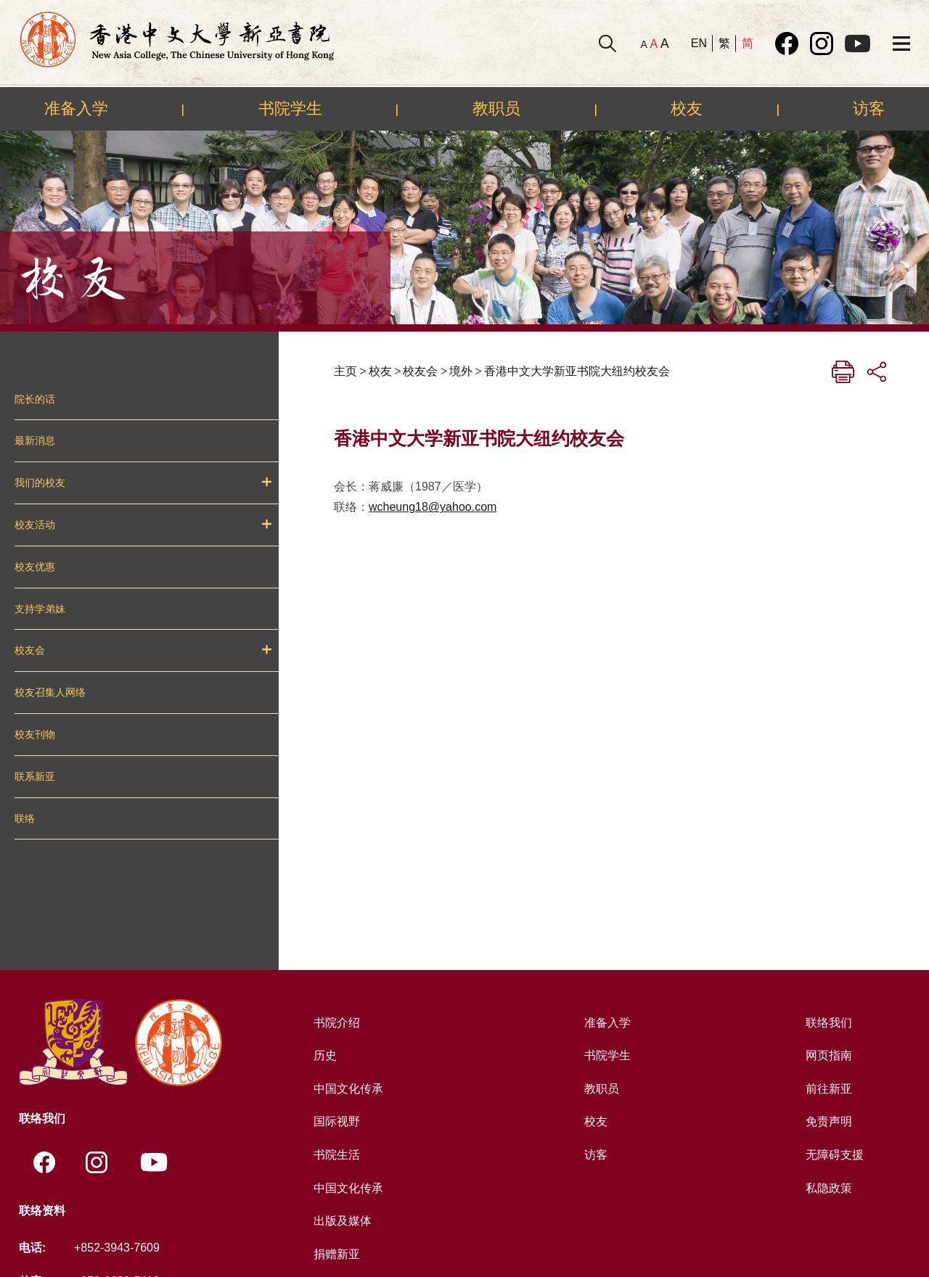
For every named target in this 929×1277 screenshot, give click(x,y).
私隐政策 (829, 1188)
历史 (325, 1055)
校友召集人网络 (50, 692)
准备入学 (76, 108)
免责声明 (829, 1121)
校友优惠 (35, 566)
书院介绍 (337, 1023)
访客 (869, 108)
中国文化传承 (348, 1089)
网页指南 (829, 1055)
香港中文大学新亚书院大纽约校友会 (577, 371)
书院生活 (337, 1155)
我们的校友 (40, 482)
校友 (687, 108)
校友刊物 (35, 734)
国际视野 (337, 1121)
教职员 (496, 108)
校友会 (30, 650)
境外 (460, 371)
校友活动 (35, 524)
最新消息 (35, 440)
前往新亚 (829, 1089)
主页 (345, 371)
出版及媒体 (343, 1221)
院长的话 (35, 399)
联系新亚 (35, 776)
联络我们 (829, 1023)
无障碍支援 (835, 1155)
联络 (25, 818)
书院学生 (290, 108)
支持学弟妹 (40, 608)
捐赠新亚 (337, 1254)
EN (699, 43)
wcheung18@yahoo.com (432, 507)
